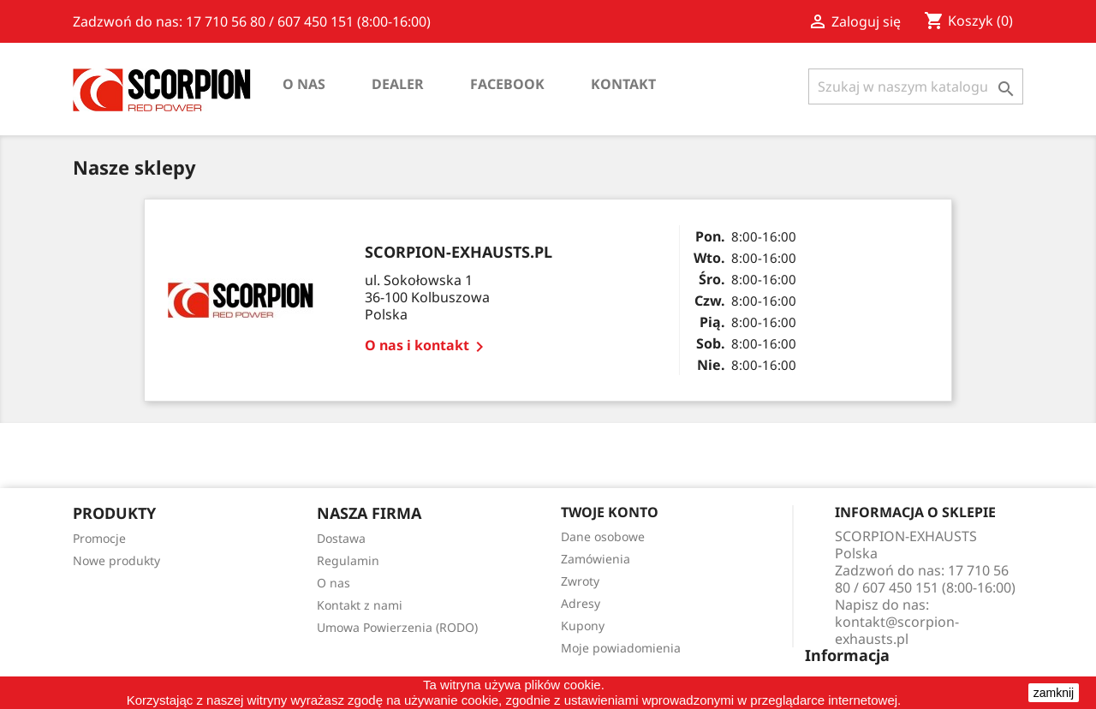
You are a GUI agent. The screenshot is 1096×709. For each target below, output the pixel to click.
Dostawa (341, 538)
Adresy (580, 603)
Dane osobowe (603, 536)
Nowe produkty (116, 560)
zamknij (1053, 693)
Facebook (507, 83)
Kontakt (623, 83)
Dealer (398, 83)
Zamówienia (595, 559)
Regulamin (348, 560)
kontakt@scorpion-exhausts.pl (897, 630)
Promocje (99, 538)
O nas (304, 83)
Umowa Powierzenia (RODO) (397, 627)
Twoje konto (609, 512)
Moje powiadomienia (621, 648)
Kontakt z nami (359, 605)
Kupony (583, 625)
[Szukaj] (915, 86)
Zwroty (580, 581)
